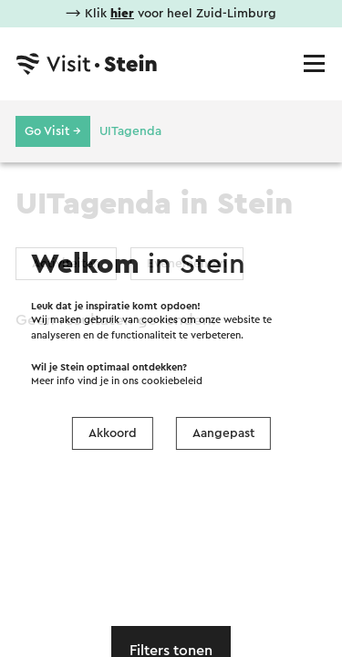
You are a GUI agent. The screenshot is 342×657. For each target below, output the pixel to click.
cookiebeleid (171, 381)
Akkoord (112, 433)
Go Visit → (53, 131)
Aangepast (223, 433)
